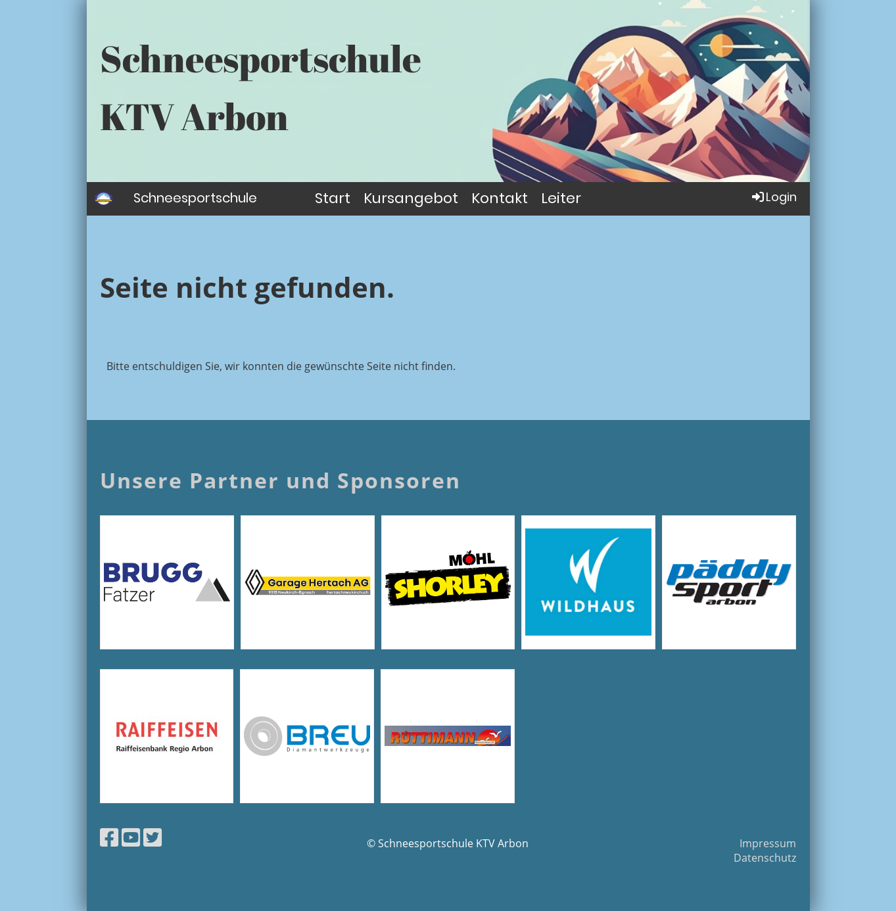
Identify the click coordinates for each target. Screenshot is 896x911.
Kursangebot (411, 198)
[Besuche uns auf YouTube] (131, 837)
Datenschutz (765, 858)
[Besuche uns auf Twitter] (152, 837)
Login (773, 197)
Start (332, 198)
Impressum (768, 843)
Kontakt (499, 198)
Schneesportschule (195, 198)
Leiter (561, 198)
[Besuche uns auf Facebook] (109, 837)
